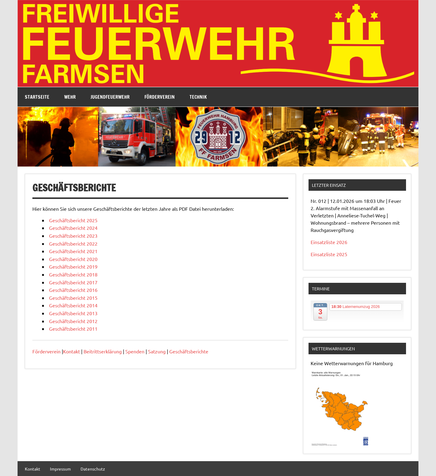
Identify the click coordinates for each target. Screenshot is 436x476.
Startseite (37, 97)
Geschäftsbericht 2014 (73, 305)
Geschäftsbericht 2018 (73, 274)
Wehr (70, 97)
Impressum (60, 469)
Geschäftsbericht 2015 (73, 298)
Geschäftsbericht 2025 (73, 220)
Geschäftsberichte (188, 351)
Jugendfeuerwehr (110, 97)
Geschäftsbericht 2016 (73, 290)
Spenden (134, 351)
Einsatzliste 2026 (329, 242)
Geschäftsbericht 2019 (73, 266)
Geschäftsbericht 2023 (73, 236)
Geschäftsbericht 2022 (73, 243)
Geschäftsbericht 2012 (73, 321)
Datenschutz (93, 469)
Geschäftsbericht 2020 (73, 259)
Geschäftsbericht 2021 (73, 251)
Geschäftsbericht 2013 (73, 313)
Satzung (157, 351)
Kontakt (71, 351)
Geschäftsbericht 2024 (73, 228)
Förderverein (159, 97)
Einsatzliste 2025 (329, 254)
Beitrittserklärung (103, 351)
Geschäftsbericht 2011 (73, 329)
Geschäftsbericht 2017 (73, 282)
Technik (198, 97)
